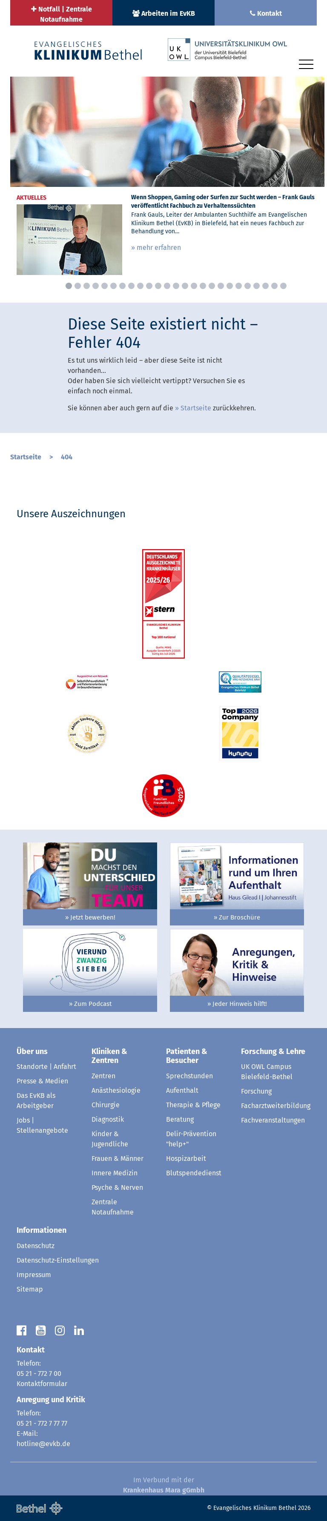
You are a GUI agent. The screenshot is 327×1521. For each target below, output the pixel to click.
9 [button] (140, 286)
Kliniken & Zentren (109, 1056)
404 (66, 457)
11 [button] (158, 286)
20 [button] (238, 286)
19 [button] (230, 286)
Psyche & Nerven (117, 1187)
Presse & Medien (42, 1081)
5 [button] (104, 286)
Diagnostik (108, 1119)
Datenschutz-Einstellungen (58, 1260)
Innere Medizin (115, 1173)
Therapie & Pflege (193, 1105)
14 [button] (185, 286)
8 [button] (131, 286)
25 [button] (283, 286)
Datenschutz (35, 1246)
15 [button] (194, 286)
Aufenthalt (182, 1090)
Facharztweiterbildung (275, 1106)
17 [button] (212, 286)
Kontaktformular (42, 1384)
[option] (167, 179)
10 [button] (149, 286)
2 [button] (78, 286)
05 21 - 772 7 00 (39, 1373)
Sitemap (30, 1289)
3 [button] (86, 286)
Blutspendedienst (193, 1173)
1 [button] (69, 286)
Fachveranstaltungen (273, 1120)
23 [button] (265, 286)
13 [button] (176, 286)
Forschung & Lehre (273, 1051)
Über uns (32, 1051)
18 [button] (221, 286)
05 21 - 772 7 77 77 (42, 1423)
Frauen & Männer (117, 1158)
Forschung (256, 1091)
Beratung (180, 1119)
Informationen (41, 1230)
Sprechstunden (189, 1076)
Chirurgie (106, 1105)
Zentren (103, 1076)
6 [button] (113, 286)
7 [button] (122, 286)
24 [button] (274, 286)
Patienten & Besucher (186, 1056)
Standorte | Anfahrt (46, 1067)
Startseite (196, 408)
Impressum (34, 1275)
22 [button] (256, 286)
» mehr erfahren (156, 247)
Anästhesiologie (116, 1090)
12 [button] (167, 286)
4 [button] (95, 286)
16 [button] (203, 286)
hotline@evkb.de (43, 1444)
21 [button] (247, 286)
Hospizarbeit (186, 1158)
